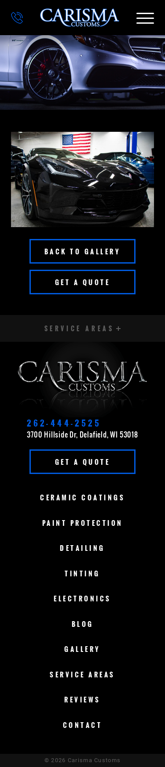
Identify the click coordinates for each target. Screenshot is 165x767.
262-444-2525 (64, 423)
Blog (83, 624)
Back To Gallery (82, 251)
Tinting (82, 573)
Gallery (82, 649)
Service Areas (82, 674)
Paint (82, 523)
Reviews (82, 699)
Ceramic (82, 497)
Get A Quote (82, 282)
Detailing (82, 548)
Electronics (82, 598)
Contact (83, 725)
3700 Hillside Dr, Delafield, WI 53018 (82, 434)
